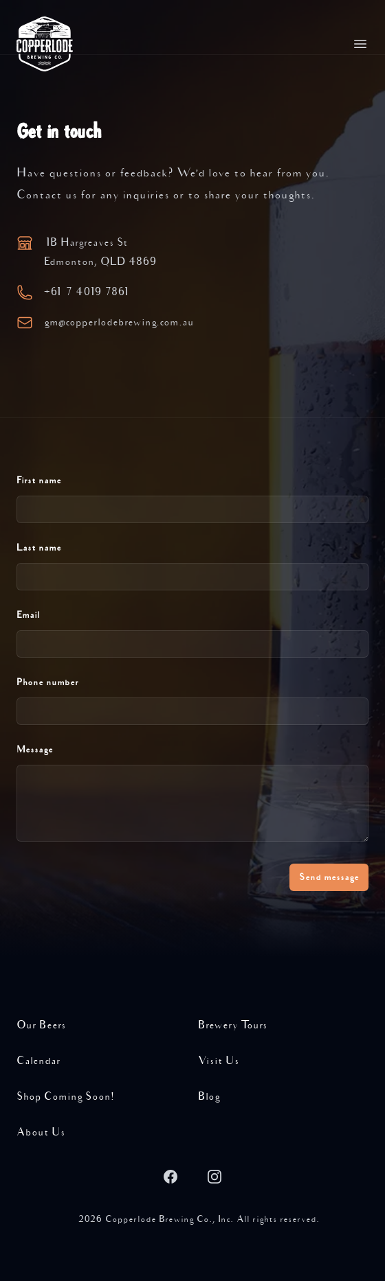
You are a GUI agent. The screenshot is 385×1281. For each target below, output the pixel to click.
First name (38, 480)
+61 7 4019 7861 (87, 292)
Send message (329, 877)
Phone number (47, 682)
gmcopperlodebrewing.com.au (119, 322)
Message (34, 749)
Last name (38, 547)
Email (28, 615)
